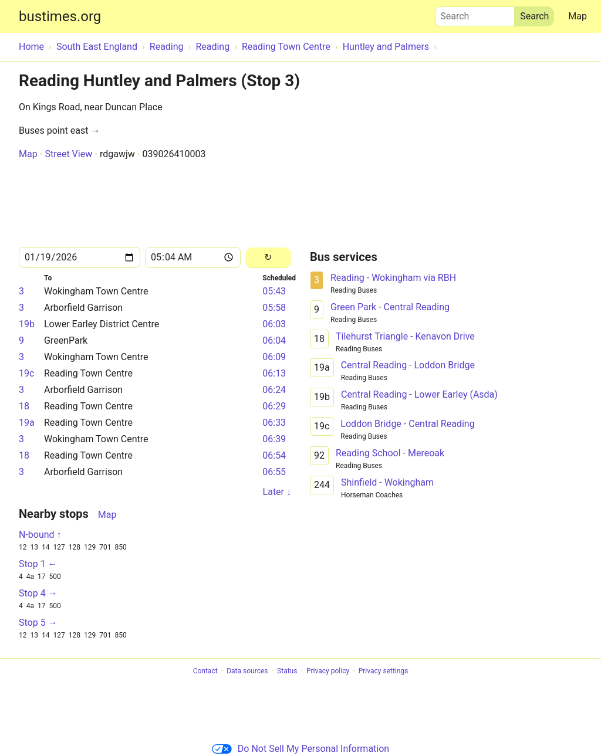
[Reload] (268, 258)
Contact (205, 671)
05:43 (274, 291)
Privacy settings (383, 671)
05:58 (274, 307)
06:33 (274, 422)
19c (26, 373)
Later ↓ (277, 491)
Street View (68, 154)
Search (475, 13)
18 (24, 406)
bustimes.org (60, 16)
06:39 (274, 439)
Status (287, 671)
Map (577, 16)
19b (27, 324)
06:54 (274, 455)
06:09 (274, 356)
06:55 (274, 471)
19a (27, 422)
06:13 (274, 373)
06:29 (274, 406)
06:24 (274, 389)
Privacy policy (327, 671)
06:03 (274, 324)
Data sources (247, 671)
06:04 (274, 340)
